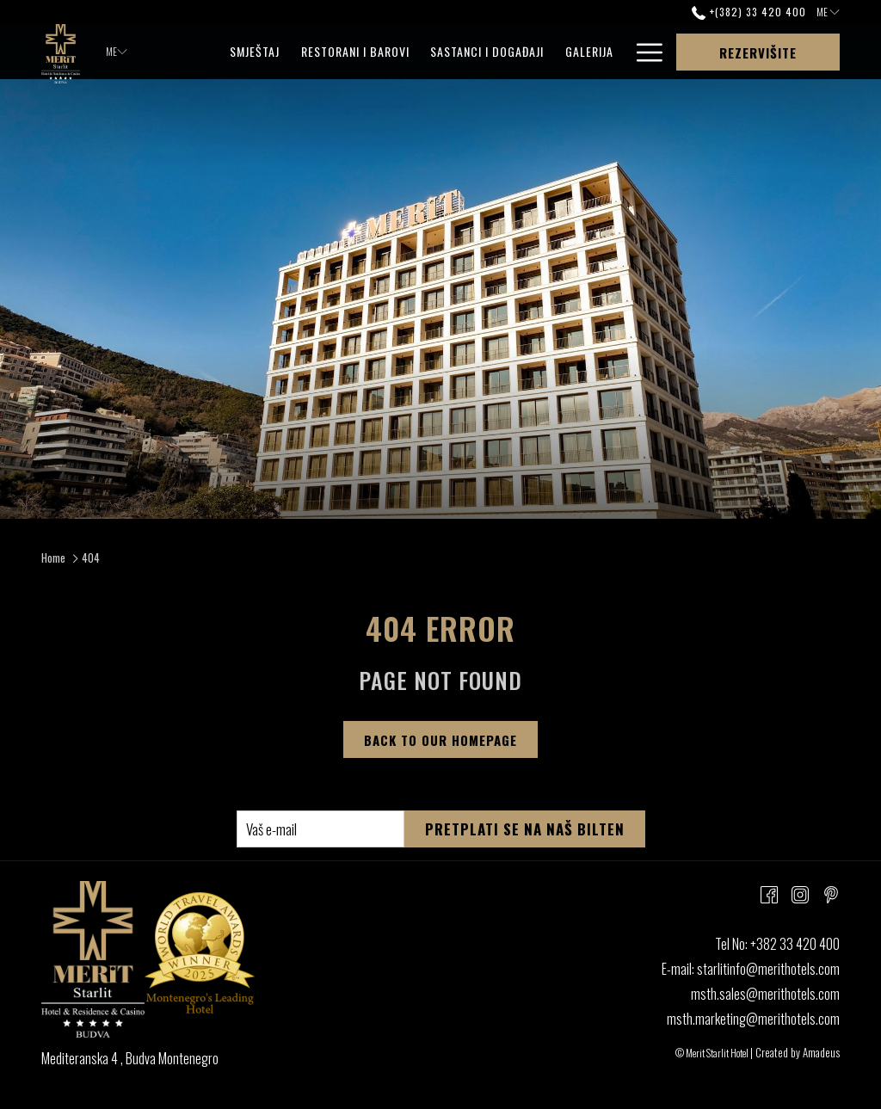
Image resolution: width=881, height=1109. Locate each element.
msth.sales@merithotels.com (765, 993)
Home (53, 557)
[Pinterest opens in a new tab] (831, 892)
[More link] (643, 51)
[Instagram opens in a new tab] (800, 892)
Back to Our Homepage (440, 739)
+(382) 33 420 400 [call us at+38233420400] (748, 11)
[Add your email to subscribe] (320, 828)
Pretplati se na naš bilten (525, 829)
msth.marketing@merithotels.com (753, 1018)
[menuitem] (255, 51)
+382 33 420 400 (795, 943)
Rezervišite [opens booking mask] (758, 52)
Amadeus (821, 1052)
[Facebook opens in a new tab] (769, 892)
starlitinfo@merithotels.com (768, 968)
